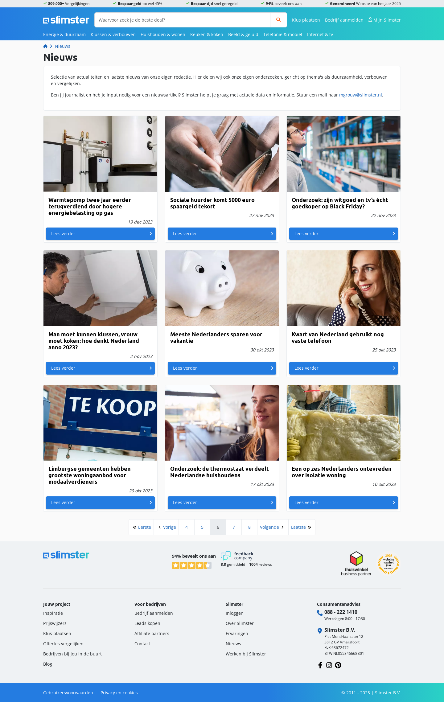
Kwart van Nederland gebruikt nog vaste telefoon (338, 337)
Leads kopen (147, 623)
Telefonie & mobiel (282, 34)
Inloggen (235, 613)
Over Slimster (240, 623)
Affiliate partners (151, 633)
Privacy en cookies (119, 693)
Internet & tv (320, 34)
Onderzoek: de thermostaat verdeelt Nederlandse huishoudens (219, 472)
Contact (142, 644)
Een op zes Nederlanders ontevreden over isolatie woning (342, 472)
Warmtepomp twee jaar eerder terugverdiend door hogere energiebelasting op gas (89, 206)
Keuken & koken (206, 34)
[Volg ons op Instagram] (329, 664)
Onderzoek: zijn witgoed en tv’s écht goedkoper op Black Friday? (340, 203)
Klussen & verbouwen (113, 34)
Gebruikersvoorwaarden (68, 693)
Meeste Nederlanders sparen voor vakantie (216, 337)
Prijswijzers (55, 623)
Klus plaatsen (306, 20)
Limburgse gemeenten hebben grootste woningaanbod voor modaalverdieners (89, 475)
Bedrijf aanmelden (344, 20)
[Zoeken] (278, 20)
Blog (47, 664)
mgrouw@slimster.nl (360, 95)
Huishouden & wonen (163, 34)
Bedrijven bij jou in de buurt (72, 654)
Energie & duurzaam (64, 34)
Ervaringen (237, 633)
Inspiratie (53, 613)
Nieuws (62, 46)
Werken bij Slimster (246, 654)
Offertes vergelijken (63, 644)
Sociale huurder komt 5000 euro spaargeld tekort (212, 203)
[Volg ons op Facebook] (320, 664)
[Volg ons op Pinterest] (338, 664)
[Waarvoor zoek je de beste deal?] (182, 20)
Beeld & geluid (243, 34)
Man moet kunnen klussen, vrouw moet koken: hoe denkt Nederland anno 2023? (93, 341)
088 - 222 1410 (340, 612)
